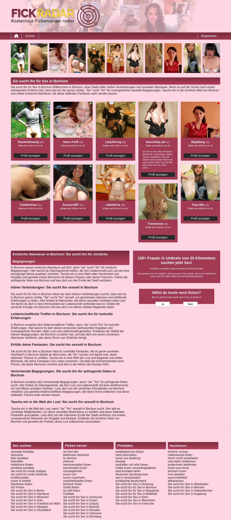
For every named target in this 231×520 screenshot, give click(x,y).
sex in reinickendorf (128, 477)
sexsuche (17, 454)
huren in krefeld (21, 480)
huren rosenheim (74, 477)
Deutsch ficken (72, 484)
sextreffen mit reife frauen (132, 464)
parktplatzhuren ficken (130, 451)
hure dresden (176, 474)
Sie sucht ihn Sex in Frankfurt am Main (35, 503)
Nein (190, 304)
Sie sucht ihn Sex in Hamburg (30, 493)
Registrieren (209, 35)
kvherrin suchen (178, 451)
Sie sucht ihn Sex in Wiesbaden (188, 484)
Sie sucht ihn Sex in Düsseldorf (31, 510)
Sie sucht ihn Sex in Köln (27, 500)
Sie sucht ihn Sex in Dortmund (82, 497)
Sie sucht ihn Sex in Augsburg (187, 493)
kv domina (69, 458)
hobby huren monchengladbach (136, 467)
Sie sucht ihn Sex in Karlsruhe (135, 503)
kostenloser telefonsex (182, 464)
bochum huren (177, 471)
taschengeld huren (75, 467)
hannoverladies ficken (77, 464)
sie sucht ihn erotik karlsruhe (29, 474)
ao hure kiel (70, 451)
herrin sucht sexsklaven (183, 458)
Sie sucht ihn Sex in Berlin (27, 490)
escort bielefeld (177, 477)
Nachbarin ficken (21, 484)
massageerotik (72, 471)
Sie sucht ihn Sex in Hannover (82, 513)
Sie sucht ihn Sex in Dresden (81, 510)
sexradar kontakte (22, 451)
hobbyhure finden (22, 464)
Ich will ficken (71, 490)
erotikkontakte (20, 477)
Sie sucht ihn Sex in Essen (80, 500)
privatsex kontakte (22, 467)
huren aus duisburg (128, 458)
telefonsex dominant (76, 454)
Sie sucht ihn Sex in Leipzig (81, 503)
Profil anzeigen (30, 155)
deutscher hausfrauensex (132, 474)
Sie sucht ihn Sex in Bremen (81, 506)
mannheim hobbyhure (182, 461)
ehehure (68, 461)
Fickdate (68, 493)
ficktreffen (17, 461)
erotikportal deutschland (131, 480)
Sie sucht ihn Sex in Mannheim (135, 500)
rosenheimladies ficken (78, 480)
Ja (162, 304)
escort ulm (70, 474)
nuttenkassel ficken (180, 454)
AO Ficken (17, 487)
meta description (126, 454)
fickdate (120, 461)
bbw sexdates (20, 458)
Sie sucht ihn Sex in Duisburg (134, 484)
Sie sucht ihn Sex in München (30, 497)
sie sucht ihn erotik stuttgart (28, 471)
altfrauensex (176, 480)
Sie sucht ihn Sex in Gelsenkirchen (190, 490)
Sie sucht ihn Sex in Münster (186, 487)
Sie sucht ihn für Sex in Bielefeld (136, 493)
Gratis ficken (71, 487)
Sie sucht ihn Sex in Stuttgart (29, 506)
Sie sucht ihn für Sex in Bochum (136, 487)
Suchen (30, 35)
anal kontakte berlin (128, 471)
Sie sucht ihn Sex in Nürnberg (82, 516)
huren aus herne (178, 467)
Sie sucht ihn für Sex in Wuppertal (137, 490)
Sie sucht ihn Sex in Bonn (132, 497)
